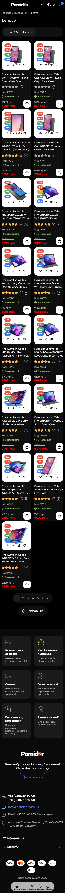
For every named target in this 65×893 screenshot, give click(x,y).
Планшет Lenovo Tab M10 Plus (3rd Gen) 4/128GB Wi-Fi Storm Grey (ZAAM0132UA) (16, 352)
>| (48, 598)
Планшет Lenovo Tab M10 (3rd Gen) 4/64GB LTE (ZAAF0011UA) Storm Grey (48, 352)
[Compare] (19, 65)
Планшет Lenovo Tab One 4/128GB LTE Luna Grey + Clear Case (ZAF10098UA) (47, 146)
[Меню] (5, 4)
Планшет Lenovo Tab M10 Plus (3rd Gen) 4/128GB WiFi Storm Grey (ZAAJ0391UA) (16, 490)
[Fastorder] (13, 65)
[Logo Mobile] (19, 4)
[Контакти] (48, 4)
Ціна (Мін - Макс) (19, 32)
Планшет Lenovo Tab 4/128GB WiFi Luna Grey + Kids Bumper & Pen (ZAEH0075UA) (16, 558)
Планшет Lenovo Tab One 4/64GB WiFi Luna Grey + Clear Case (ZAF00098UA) (15, 78)
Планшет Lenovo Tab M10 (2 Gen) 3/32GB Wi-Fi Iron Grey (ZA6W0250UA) (15, 215)
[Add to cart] (27, 104)
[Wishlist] (24, 65)
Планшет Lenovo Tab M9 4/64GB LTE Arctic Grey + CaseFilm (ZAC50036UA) (16, 146)
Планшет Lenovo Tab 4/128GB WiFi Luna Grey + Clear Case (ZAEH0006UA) (48, 490)
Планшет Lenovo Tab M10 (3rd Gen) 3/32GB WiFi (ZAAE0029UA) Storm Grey (46, 215)
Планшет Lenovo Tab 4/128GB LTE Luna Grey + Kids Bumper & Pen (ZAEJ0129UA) (15, 421)
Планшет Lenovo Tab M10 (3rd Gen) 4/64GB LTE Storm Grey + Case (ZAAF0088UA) (48, 421)
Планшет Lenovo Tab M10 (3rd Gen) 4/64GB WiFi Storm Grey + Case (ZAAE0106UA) (47, 284)
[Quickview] (8, 65)
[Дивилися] (24, 886)
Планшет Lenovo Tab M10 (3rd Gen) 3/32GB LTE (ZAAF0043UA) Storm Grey (16, 284)
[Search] (43, 4)
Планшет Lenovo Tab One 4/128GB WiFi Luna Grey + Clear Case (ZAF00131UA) (47, 78)
